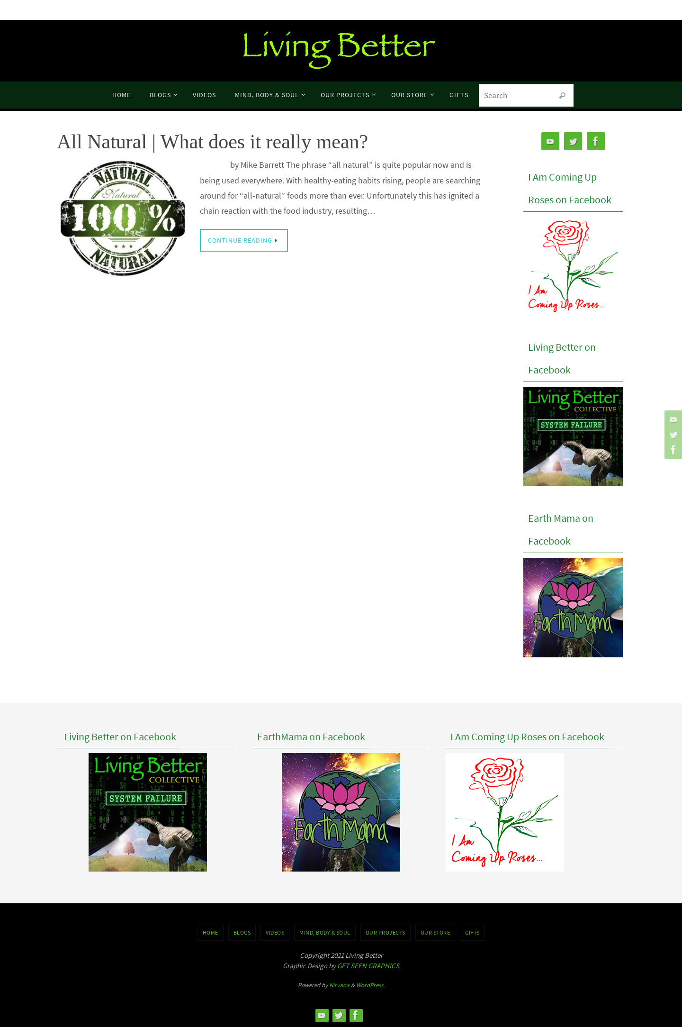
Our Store (435, 932)
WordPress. (370, 985)
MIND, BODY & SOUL (324, 932)
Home (210, 932)
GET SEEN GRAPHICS (368, 965)
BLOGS (242, 932)
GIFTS (472, 932)
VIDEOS (275, 932)
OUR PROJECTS (385, 932)
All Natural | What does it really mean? (212, 142)
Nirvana (339, 985)
